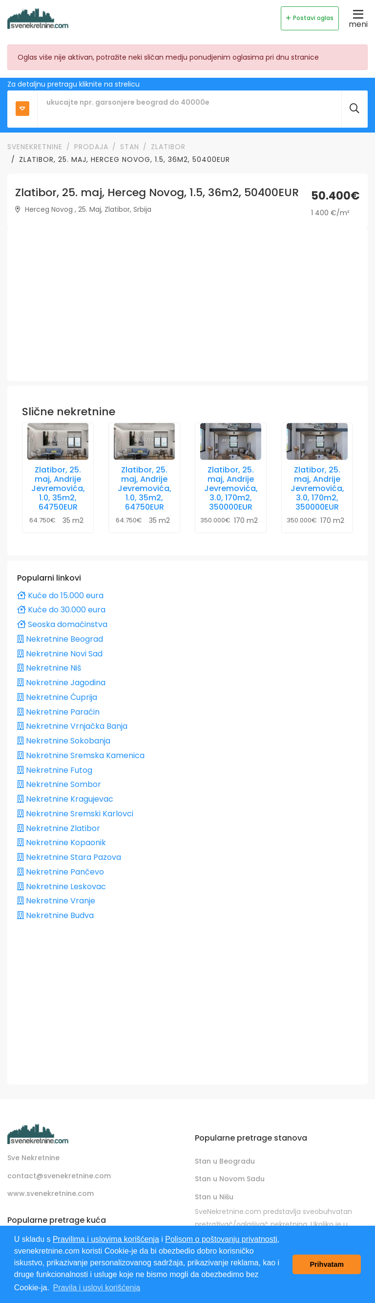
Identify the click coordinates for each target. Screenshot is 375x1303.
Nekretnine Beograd (60, 639)
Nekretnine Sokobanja (63, 740)
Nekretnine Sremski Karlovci (75, 813)
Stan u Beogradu (225, 1161)
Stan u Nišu (214, 1197)
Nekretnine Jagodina (61, 682)
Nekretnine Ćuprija (57, 697)
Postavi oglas (309, 18)
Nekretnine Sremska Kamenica (81, 755)
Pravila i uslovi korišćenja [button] (96, 1287)
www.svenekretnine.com (50, 1194)
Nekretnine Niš (49, 668)
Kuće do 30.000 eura (61, 609)
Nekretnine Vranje (56, 900)
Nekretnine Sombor (59, 784)
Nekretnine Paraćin (58, 712)
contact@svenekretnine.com (59, 1176)
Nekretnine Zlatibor (58, 828)
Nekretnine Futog (54, 770)
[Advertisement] (187, 304)
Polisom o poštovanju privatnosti (221, 1239)
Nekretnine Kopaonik (61, 842)
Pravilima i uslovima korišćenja (106, 1239)
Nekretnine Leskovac (61, 886)
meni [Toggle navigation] (358, 18)
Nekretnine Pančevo (60, 871)
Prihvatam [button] (327, 1264)
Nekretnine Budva (55, 915)
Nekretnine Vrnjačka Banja (72, 726)
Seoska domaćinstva (62, 624)
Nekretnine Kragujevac (65, 799)
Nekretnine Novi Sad (60, 653)
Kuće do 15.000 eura (60, 595)
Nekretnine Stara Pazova (69, 857)
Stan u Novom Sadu (230, 1179)
